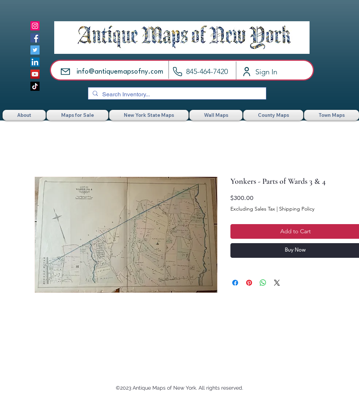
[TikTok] (35, 86)
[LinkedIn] (35, 62)
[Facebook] (35, 37)
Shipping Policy (296, 208)
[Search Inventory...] (176, 94)
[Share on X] (277, 282)
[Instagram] (35, 25)
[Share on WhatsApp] (263, 282)
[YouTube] (35, 74)
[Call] (177, 71)
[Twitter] (35, 50)
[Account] (246, 71)
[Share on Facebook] (235, 282)
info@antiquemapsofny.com (120, 71)
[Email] (65, 71)
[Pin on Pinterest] (249, 282)
